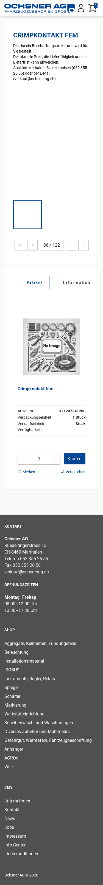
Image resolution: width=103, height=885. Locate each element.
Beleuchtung (16, 652)
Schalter (12, 696)
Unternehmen (17, 801)
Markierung (15, 705)
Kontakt (12, 809)
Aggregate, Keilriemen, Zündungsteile (40, 643)
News (9, 818)
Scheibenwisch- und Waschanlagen (38, 722)
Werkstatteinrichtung (24, 714)
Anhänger (13, 749)
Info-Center (15, 845)
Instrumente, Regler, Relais (29, 678)
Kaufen (75, 458)
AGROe (11, 758)
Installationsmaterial (24, 661)
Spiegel (11, 687)
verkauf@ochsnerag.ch (26, 571)
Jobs (9, 827)
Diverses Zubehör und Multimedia (37, 731)
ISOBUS (12, 669)
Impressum (15, 836)
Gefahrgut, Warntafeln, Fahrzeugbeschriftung (48, 740)
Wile (8, 766)
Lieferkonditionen (21, 853)
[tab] (34, 282)
